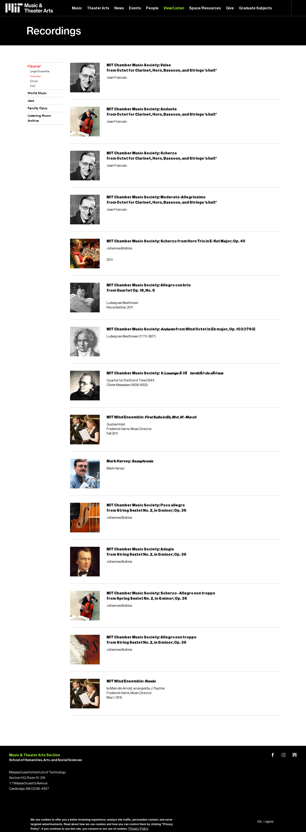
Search (298, 8)
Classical (34, 66)
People (152, 8)
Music (77, 8)
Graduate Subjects (255, 8)
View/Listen (174, 8)
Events (135, 8)
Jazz (31, 101)
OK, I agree (265, 821)
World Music (37, 93)
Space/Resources (205, 8)
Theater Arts (98, 8)
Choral (34, 81)
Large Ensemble (40, 71)
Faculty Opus (37, 108)
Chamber (35, 76)
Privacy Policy (138, 828)
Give (230, 8)
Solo (32, 86)
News (119, 8)
